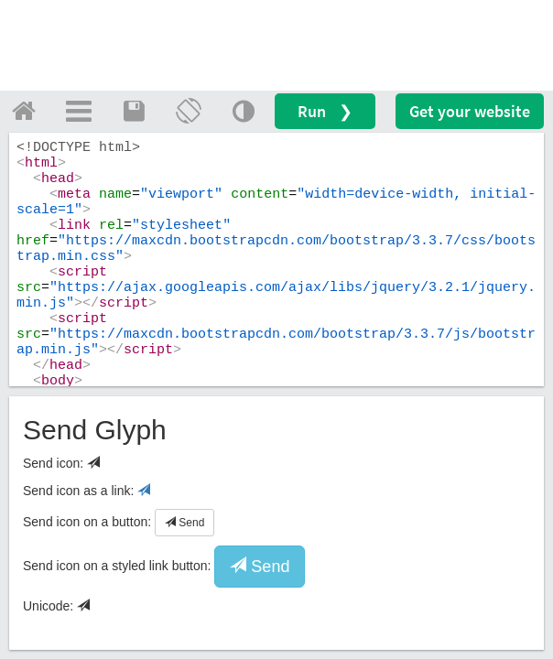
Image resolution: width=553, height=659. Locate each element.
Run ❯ (325, 111)
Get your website (469, 111)
